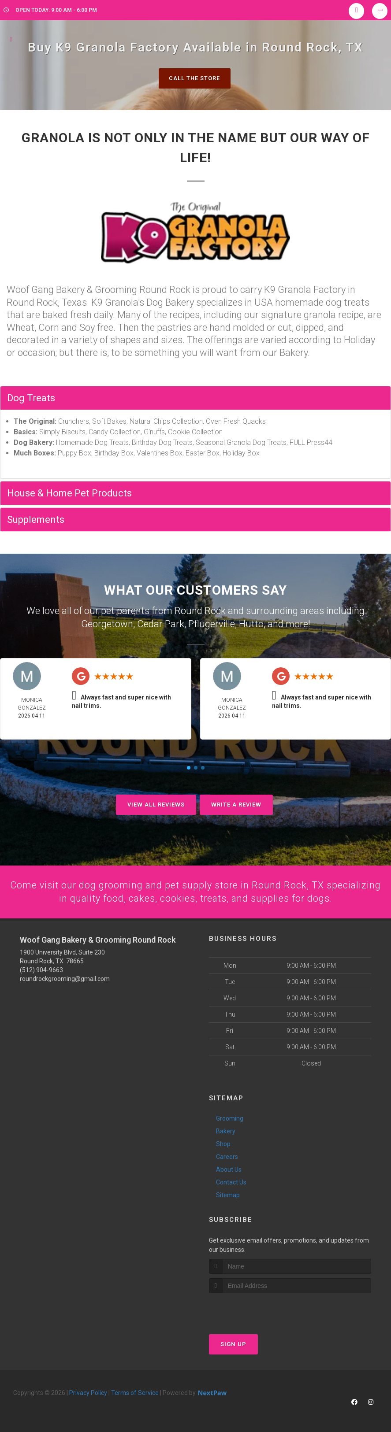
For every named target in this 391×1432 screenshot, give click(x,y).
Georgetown (107, 623)
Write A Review (236, 803)
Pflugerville (211, 623)
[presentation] (256, 1309)
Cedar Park (160, 623)
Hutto (251, 623)
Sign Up (233, 1343)
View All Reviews (156, 803)
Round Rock (200, 610)
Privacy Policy (88, 1391)
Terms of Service (135, 1391)
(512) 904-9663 (41, 969)
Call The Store (194, 78)
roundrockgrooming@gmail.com (65, 978)
